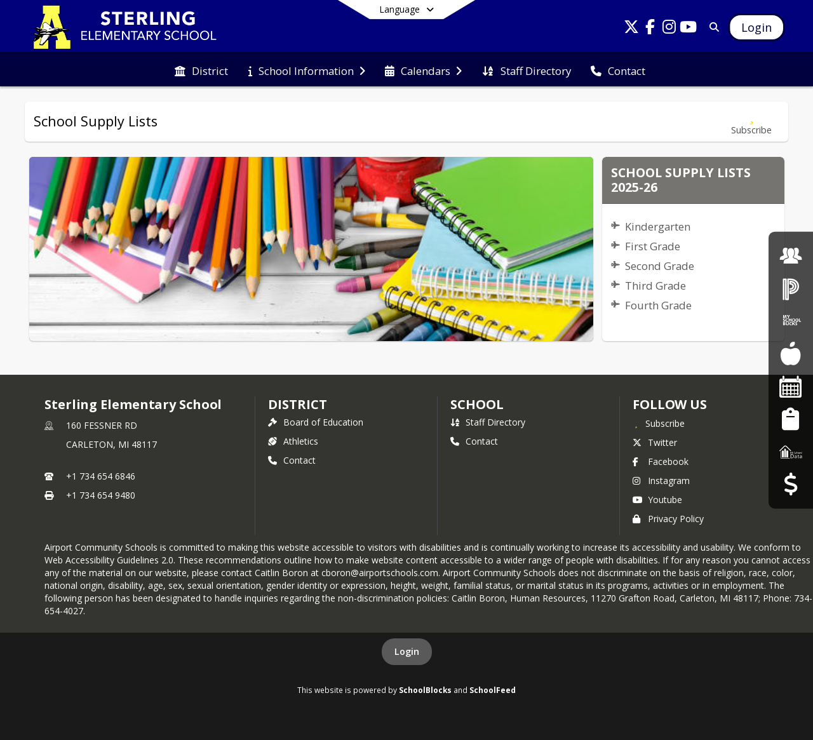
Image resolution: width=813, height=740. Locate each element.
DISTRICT (297, 404)
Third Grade (655, 285)
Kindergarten (657, 226)
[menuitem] (201, 69)
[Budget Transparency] (790, 484)
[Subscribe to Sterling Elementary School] (659, 423)
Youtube (657, 500)
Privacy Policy (668, 519)
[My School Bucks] (791, 321)
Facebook (661, 461)
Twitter (655, 442)
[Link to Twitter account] (631, 29)
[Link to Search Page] (711, 27)
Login (406, 651)
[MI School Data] (791, 451)
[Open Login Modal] (756, 27)
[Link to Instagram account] (669, 29)
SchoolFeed (492, 690)
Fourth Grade (658, 305)
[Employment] (791, 255)
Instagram (661, 480)
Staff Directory (487, 422)
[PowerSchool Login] (791, 288)
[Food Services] (790, 353)
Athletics (293, 441)
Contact (292, 460)
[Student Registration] (790, 418)
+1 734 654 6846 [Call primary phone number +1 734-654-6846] (100, 476)
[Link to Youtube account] (688, 29)
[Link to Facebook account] (650, 29)
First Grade (652, 246)
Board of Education (315, 422)
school (476, 404)
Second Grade (659, 266)
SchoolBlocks (425, 690)
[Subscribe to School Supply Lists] (751, 121)
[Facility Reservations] (791, 386)
